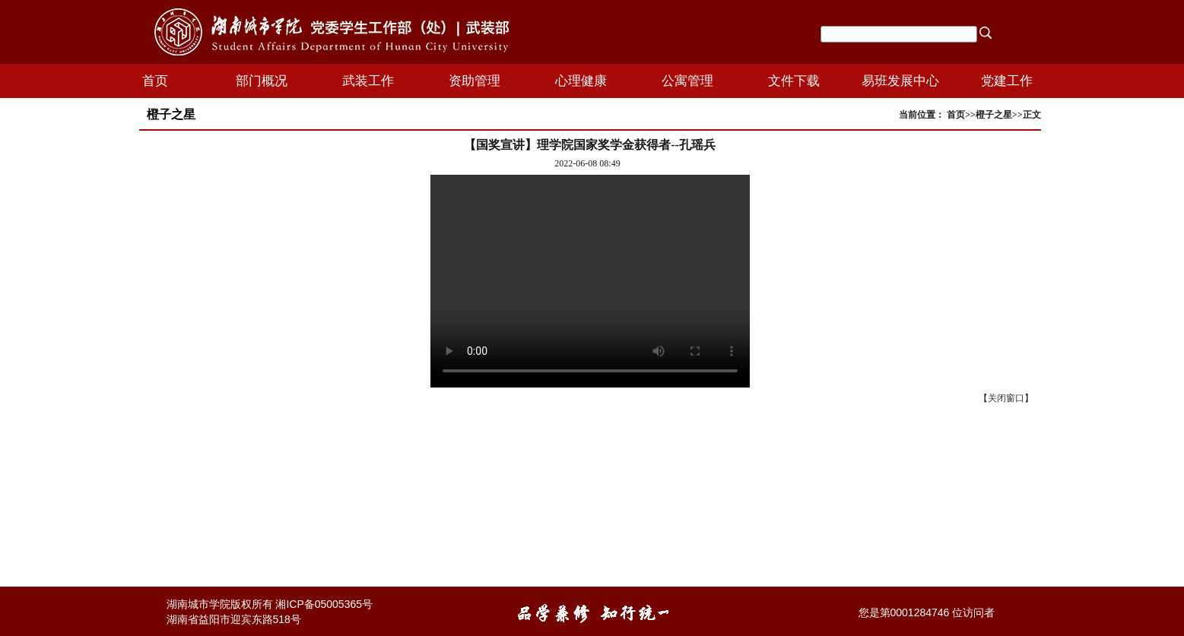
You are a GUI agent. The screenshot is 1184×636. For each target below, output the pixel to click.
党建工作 (1007, 81)
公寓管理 (687, 81)
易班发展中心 (900, 81)
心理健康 (581, 81)
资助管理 (474, 81)
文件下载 (794, 81)
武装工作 (368, 81)
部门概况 (261, 81)
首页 (155, 81)
